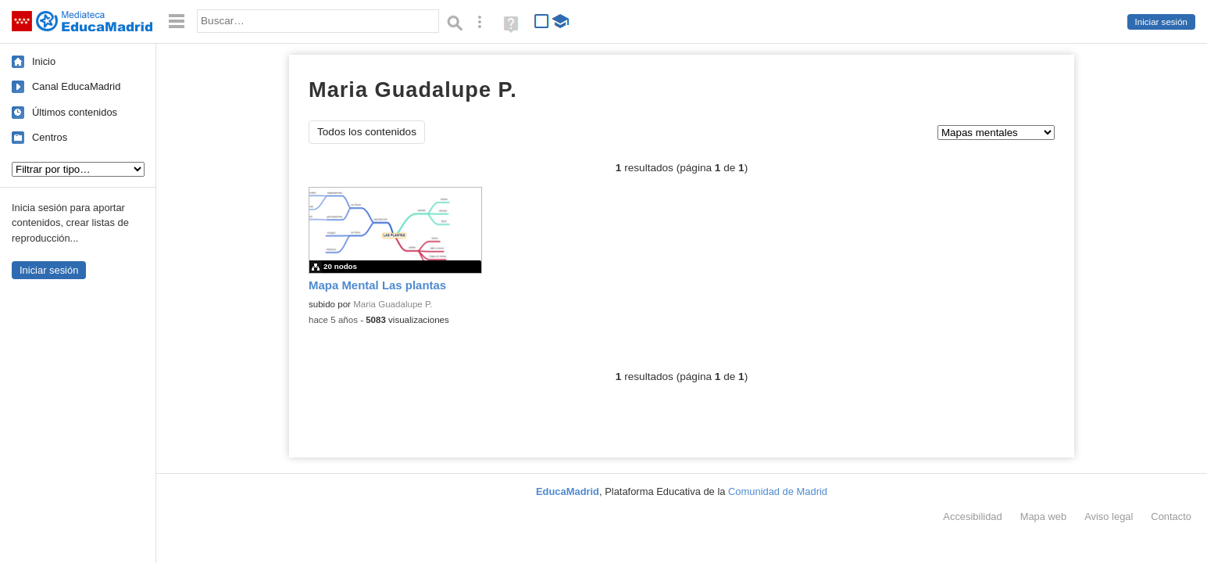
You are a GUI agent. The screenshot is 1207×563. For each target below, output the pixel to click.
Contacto (1171, 516)
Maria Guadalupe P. (392, 304)
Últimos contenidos (74, 112)
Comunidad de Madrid (777, 491)
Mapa (1043, 516)
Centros (49, 137)
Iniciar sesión (1161, 22)
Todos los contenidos (366, 132)
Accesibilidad (972, 516)
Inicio (43, 61)
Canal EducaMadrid (76, 86)
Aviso (1108, 516)
